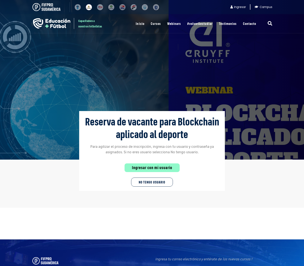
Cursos (156, 23)
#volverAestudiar (200, 23)
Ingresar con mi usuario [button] (152, 167)
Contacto (249, 23)
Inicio (140, 23)
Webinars (174, 23)
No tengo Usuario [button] (152, 182)
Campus (263, 7)
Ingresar (238, 7)
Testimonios (228, 23)
